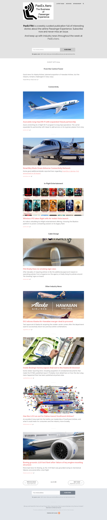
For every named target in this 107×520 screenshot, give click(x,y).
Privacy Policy (47, 506)
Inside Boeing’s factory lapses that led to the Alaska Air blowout (51, 368)
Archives (68, 3)
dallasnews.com (27, 424)
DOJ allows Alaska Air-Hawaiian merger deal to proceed (48, 321)
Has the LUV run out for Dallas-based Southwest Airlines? (48, 416)
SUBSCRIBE (67, 49)
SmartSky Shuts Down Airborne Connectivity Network (46, 168)
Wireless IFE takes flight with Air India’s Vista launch (45, 218)
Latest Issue (60, 3)
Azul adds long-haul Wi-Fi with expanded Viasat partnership (49, 122)
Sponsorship (77, 3)
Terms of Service (67, 510)
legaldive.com (27, 329)
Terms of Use (39, 506)
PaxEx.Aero (53, 39)
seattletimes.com (27, 378)
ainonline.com (27, 176)
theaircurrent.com (28, 473)
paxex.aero (26, 130)
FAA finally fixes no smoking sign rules (39, 269)
